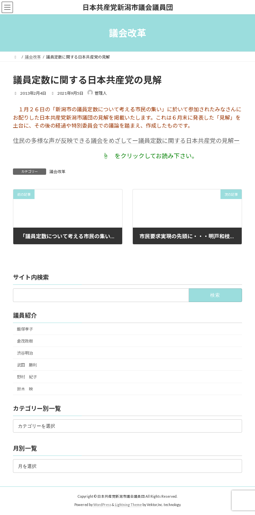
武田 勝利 (27, 364)
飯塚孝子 (25, 328)
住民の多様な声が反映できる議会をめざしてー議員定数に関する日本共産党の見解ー (126, 140)
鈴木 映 (25, 388)
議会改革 (57, 171)
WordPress (102, 505)
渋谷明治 (25, 352)
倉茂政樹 (25, 340)
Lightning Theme (128, 505)
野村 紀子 (27, 376)
